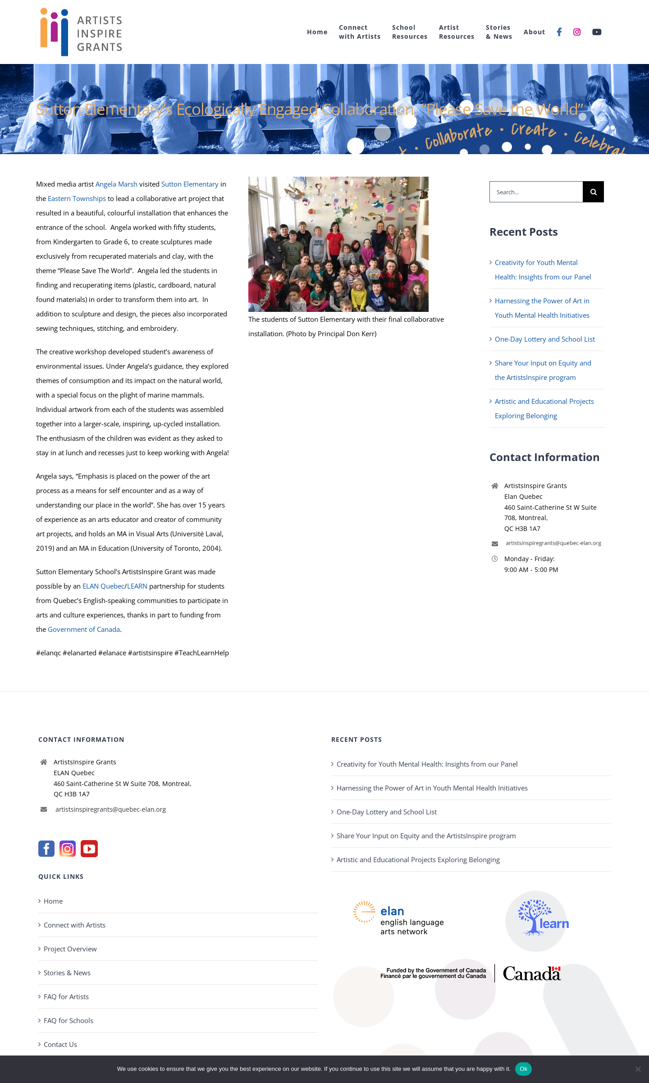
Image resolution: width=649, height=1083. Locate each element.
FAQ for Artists (66, 996)
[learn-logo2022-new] (543, 879)
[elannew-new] (398, 879)
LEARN (137, 585)
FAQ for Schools (68, 1020)
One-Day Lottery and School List (545, 338)
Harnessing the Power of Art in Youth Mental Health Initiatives (432, 787)
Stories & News (67, 972)
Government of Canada (84, 629)
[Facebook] (46, 849)
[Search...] (536, 191)
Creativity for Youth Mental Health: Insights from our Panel (427, 763)
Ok (523, 1068)
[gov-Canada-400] (471, 967)
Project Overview (70, 948)
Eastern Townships (77, 198)
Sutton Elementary (190, 183)
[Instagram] (67, 849)
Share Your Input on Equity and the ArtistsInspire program (426, 835)
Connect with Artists (74, 924)
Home (53, 900)
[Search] (593, 191)
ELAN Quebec (103, 585)
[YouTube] (89, 848)
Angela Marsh (116, 183)
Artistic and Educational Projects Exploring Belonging (418, 859)
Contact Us (60, 1044)
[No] (637, 1069)
